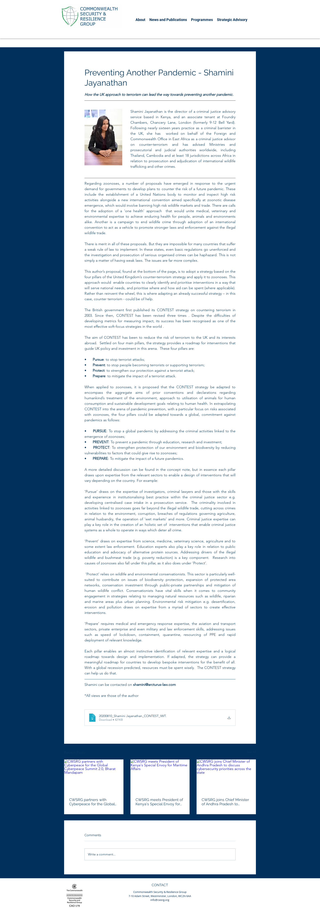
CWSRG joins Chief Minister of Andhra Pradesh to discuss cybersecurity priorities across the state (225, 802)
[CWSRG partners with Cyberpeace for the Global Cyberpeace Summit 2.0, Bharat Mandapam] (93, 776)
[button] (140, 19)
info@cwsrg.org (159, 900)
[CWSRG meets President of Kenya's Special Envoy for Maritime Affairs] (160, 776)
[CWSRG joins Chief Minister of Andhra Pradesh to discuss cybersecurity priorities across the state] (226, 776)
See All (251, 752)
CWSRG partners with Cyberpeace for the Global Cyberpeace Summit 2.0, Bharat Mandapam (92, 802)
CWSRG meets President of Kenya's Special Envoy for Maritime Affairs (160, 802)
